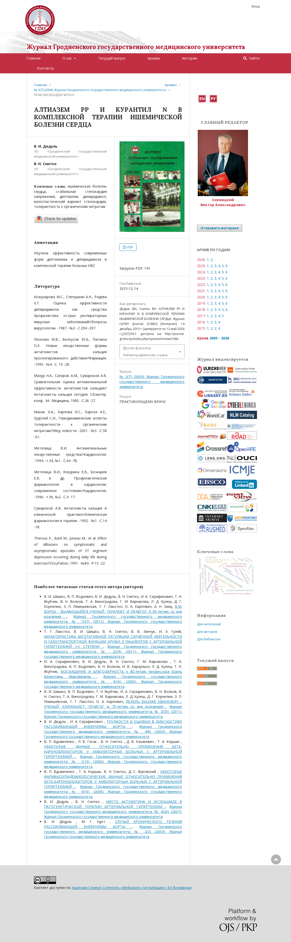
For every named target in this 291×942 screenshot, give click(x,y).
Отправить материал (219, 228)
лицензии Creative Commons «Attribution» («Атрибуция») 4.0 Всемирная (132, 887)
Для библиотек (209, 639)
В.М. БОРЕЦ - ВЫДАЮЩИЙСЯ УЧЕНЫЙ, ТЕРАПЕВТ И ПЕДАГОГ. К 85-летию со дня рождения (113, 611)
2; (211, 259)
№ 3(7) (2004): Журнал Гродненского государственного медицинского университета (100, 90)
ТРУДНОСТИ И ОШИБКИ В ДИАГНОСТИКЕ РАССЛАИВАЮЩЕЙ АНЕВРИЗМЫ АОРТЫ (113, 724)
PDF (129, 247)
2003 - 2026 (219, 338)
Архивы (154, 58)
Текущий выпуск (112, 58)
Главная (33, 58)
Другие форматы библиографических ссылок (145, 351)
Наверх (276, 879)
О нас (67, 58)
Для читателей (209, 624)
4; (219, 265)
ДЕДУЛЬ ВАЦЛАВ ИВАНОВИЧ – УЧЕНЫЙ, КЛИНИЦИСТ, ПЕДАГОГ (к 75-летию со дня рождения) (113, 704)
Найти (254, 58)
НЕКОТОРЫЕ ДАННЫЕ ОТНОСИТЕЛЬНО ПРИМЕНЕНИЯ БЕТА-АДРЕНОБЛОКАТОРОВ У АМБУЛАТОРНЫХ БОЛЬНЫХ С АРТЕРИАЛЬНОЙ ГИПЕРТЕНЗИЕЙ (113, 751)
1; (208, 259)
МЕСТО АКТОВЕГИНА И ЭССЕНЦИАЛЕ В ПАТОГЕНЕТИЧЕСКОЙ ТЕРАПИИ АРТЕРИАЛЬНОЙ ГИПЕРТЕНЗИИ (113, 804)
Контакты (45, 68)
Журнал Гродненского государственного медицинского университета (135, 47)
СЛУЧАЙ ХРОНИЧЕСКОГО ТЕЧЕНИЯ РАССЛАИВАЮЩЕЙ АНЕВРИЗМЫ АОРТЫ (113, 824)
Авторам (189, 58)
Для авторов (207, 631)
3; (215, 265)
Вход (256, 6)
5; (223, 265)
